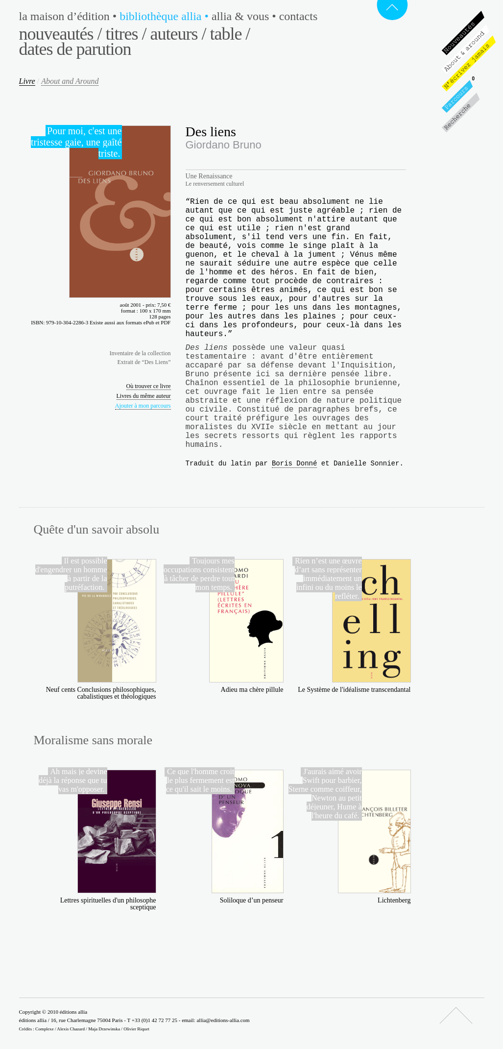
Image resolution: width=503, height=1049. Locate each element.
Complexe (44, 1028)
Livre (27, 81)
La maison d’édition (69, 16)
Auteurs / (178, 34)
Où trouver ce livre (148, 386)
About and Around (69, 81)
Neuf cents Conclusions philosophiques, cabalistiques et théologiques (101, 693)
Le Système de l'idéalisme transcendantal (354, 689)
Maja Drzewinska (104, 1028)
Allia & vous (245, 16)
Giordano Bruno (224, 145)
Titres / (125, 34)
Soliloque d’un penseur (252, 900)
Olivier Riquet (136, 1028)
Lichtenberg (394, 900)
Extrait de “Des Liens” (144, 362)
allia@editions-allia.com (222, 1020)
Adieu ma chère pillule (252, 689)
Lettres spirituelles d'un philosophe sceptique (108, 904)
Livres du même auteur (144, 395)
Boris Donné (294, 463)
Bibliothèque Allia (166, 16)
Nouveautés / (60, 34)
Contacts (298, 16)
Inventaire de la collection (140, 353)
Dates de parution (75, 49)
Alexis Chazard (71, 1028)
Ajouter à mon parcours (143, 405)
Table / (230, 34)
